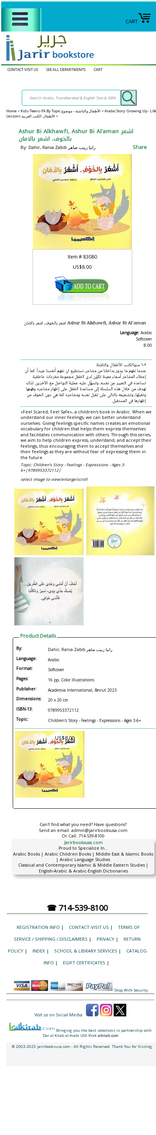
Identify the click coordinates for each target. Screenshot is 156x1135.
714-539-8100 (91, 836)
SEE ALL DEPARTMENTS (66, 69)
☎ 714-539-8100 (77, 907)
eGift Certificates (84, 963)
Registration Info (38, 927)
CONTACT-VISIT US (23, 69)
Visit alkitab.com (103, 1035)
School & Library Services (85, 951)
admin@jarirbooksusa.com (99, 830)
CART (138, 21)
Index (38, 951)
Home (11, 111)
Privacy (105, 939)
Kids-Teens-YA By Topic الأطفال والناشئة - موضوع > (63, 111)
